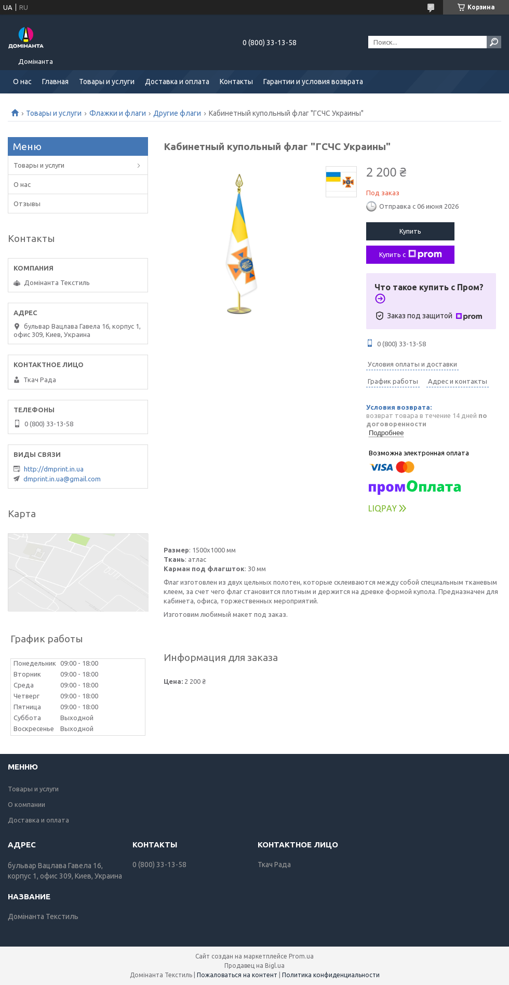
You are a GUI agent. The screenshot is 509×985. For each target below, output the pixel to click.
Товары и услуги (107, 81)
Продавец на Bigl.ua (254, 965)
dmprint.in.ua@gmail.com (62, 478)
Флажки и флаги (117, 113)
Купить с (410, 254)
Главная (55, 81)
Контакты (236, 81)
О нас (22, 81)
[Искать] (494, 42)
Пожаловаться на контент (237, 974)
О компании (26, 804)
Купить (410, 231)
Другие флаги (177, 113)
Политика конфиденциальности (331, 974)
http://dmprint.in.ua (54, 469)
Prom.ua (301, 956)
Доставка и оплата (177, 81)
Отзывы (27, 203)
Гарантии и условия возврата (313, 81)
